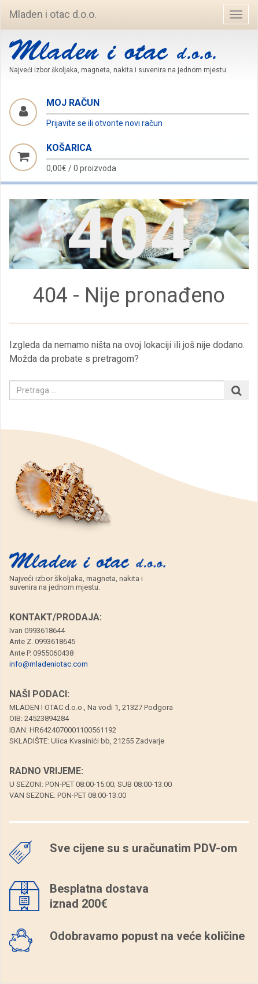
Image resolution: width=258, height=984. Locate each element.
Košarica (69, 147)
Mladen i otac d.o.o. (53, 14)
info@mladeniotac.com (48, 664)
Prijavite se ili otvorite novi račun (104, 123)
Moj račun (72, 102)
